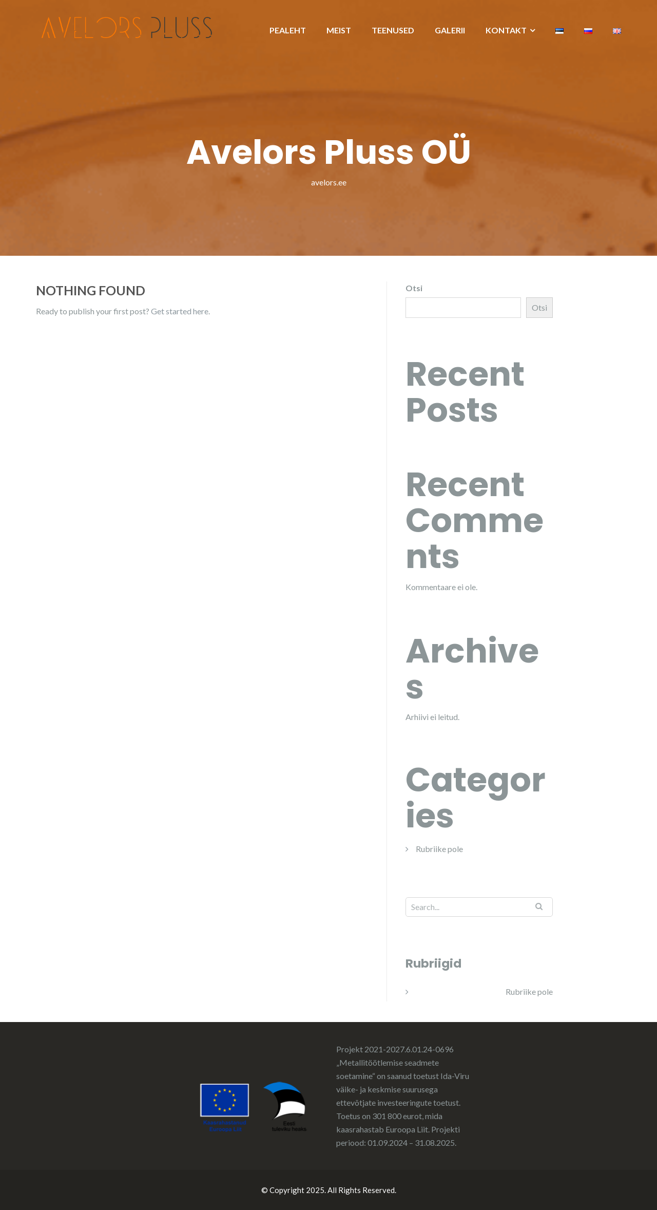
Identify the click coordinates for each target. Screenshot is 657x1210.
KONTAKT (506, 30)
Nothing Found (90, 290)
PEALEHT (287, 30)
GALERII (450, 30)
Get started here (179, 311)
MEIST (338, 30)
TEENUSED (393, 30)
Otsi (413, 288)
